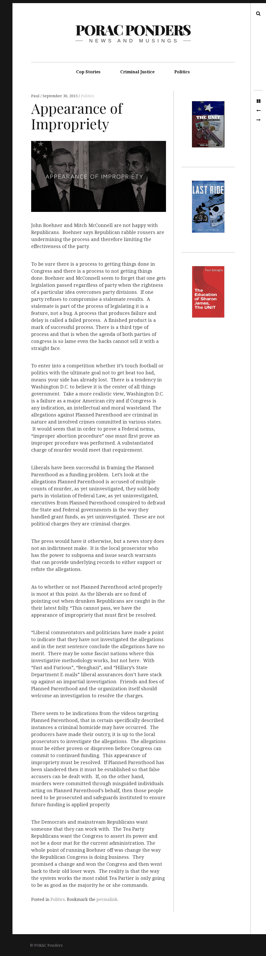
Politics (182, 71)
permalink (106, 899)
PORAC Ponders (132, 29)
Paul (36, 96)
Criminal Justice (137, 71)
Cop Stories (88, 71)
